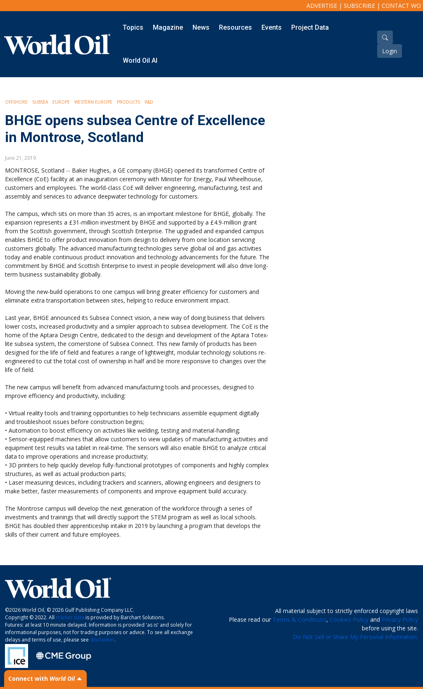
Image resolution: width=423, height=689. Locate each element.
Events (271, 27)
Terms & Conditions (299, 619)
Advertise (322, 5)
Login (389, 51)
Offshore (16, 102)
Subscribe (359, 5)
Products (128, 102)
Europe (61, 102)
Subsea (40, 102)
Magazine (168, 27)
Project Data (310, 27)
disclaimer (102, 639)
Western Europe (93, 102)
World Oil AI (140, 60)
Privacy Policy (400, 619)
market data (70, 617)
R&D (149, 102)
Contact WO (401, 5)
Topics (133, 27)
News (200, 27)
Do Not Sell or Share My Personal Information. (355, 637)
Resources (235, 27)
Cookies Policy (349, 619)
